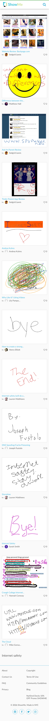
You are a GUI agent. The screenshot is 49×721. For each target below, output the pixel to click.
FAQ (4, 683)
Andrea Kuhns (8, 248)
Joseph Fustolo (15, 448)
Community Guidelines (36, 683)
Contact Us (7, 677)
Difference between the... (13, 101)
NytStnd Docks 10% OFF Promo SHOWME (36, 697)
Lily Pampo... (14, 301)
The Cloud (6, 642)
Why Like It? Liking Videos (13, 298)
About (4, 671)
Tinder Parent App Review (13, 199)
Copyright (30, 671)
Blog (28, 690)
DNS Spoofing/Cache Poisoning (16, 445)
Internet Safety (8, 543)
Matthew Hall (15, 104)
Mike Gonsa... (15, 645)
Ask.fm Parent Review (11, 150)
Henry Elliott (14, 350)
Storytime (6, 494)
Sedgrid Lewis (15, 55)
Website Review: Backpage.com (16, 51)
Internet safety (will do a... (13, 396)
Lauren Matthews (17, 399)
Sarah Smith (14, 547)
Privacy (5, 690)
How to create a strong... (13, 347)
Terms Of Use (32, 677)
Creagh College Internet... (13, 593)
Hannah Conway (16, 596)
